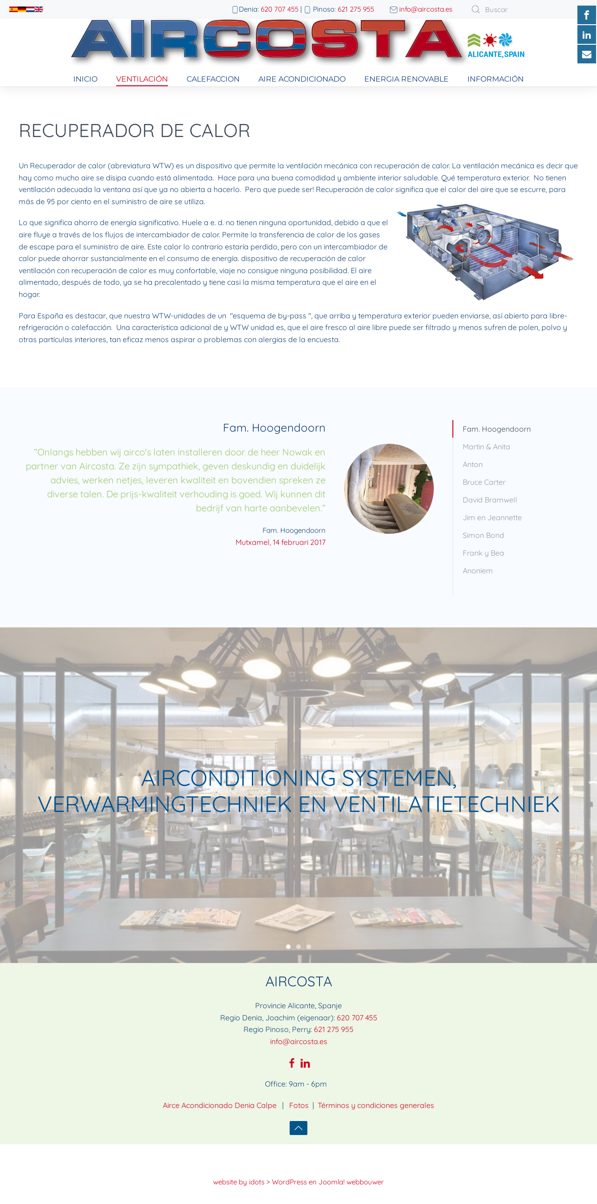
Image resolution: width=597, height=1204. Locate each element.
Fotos (299, 1089)
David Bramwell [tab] (490, 499)
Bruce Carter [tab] (484, 482)
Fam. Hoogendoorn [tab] (497, 428)
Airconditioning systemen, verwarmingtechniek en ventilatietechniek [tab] (288, 932)
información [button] (495, 79)
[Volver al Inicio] (298, 45)
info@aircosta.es (425, 9)
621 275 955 (356, 9)
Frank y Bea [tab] (483, 552)
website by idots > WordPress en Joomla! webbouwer (298, 1166)
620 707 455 (279, 9)
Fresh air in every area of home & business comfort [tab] (308, 932)
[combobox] (522, 9)
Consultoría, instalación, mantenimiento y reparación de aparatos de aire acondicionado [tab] (298, 932)
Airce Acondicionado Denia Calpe (220, 1089)
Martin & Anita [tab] (486, 446)
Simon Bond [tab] (483, 535)
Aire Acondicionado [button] (302, 79)
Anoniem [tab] (478, 570)
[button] (298, 1113)
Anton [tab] (473, 464)
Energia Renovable (406, 79)
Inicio (85, 79)
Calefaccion (213, 79)
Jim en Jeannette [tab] (492, 517)
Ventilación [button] (142, 79)
